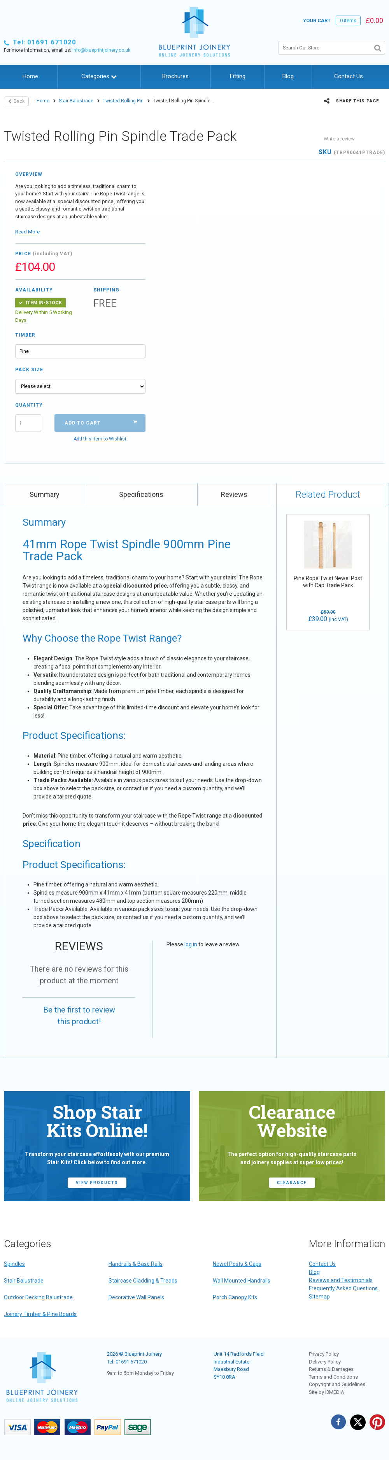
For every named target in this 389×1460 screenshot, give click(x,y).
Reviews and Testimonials (341, 1280)
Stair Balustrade (76, 101)
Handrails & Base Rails (136, 1264)
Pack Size (29, 369)
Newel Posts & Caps (237, 1264)
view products (97, 1183)
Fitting (237, 76)
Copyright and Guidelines (337, 1384)
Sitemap (319, 1296)
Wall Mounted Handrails (241, 1281)
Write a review (339, 138)
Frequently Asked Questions (343, 1288)
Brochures (175, 76)
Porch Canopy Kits (235, 1297)
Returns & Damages (331, 1369)
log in (190, 944)
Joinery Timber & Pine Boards (40, 1314)
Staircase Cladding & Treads (143, 1281)
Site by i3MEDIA (326, 1392)
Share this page (351, 101)
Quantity (28, 405)
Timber (25, 335)
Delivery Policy (325, 1362)
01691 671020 (131, 1362)
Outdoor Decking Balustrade (38, 1297)
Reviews (234, 494)
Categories (99, 76)
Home (30, 76)
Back (16, 101)
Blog (288, 76)
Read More (27, 232)
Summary (45, 494)
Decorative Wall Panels (136, 1297)
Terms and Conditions (333, 1377)
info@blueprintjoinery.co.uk (101, 50)
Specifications (141, 494)
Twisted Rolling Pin (123, 101)
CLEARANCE (292, 1183)
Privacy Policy (324, 1354)
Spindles (14, 1264)
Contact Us (348, 76)
